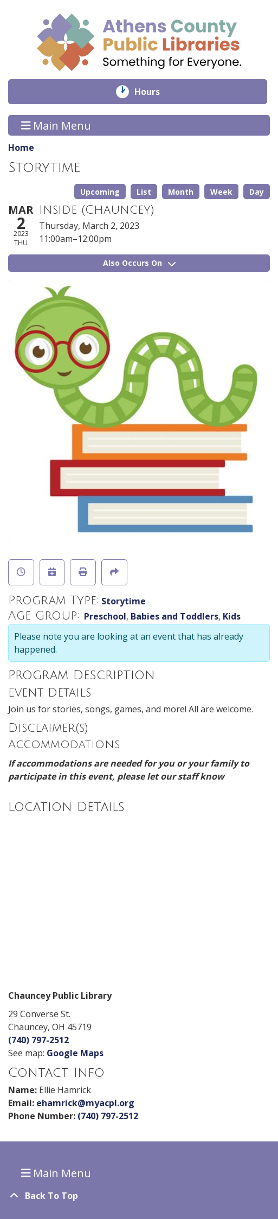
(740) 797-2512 (38, 1040)
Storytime (123, 601)
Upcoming (100, 192)
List (144, 192)
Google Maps (75, 1053)
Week (221, 192)
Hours (154, 91)
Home (21, 148)
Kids (232, 616)
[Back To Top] (139, 1196)
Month (180, 192)
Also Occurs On (139, 263)
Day (256, 192)
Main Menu (56, 125)
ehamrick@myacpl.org (85, 1103)
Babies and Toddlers (174, 616)
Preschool (105, 616)
